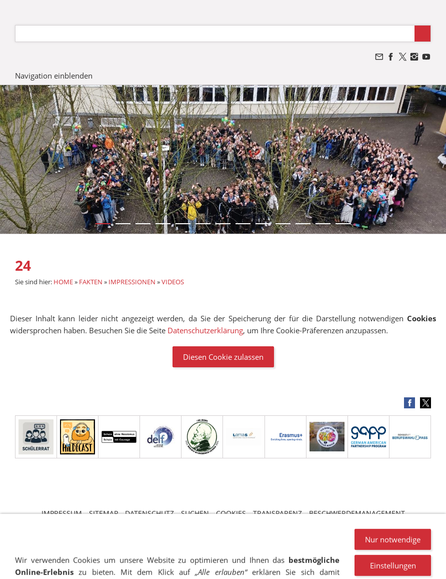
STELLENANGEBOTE (276, 522)
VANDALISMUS (161, 522)
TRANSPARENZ (277, 513)
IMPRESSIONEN (132, 281)
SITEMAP (103, 513)
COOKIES (231, 513)
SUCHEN (195, 513)
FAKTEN (90, 281)
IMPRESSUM (62, 513)
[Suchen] (215, 34)
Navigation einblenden (53, 76)
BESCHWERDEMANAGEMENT (357, 513)
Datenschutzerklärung (205, 330)
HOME (63, 281)
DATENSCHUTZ (149, 513)
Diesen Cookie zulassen (223, 357)
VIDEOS (173, 281)
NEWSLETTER (214, 522)
